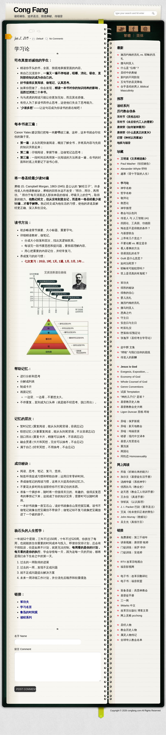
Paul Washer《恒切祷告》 (136, 163)
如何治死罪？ (129, 263)
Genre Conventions (132, 386)
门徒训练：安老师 (131, 552)
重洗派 (125, 446)
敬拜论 (125, 198)
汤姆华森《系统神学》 (134, 481)
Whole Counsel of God (134, 381)
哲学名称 (126, 193)
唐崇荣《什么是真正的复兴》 (134, 132)
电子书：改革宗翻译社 (134, 576)
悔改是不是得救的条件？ (135, 228)
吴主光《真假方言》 (133, 522)
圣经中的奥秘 (129, 72)
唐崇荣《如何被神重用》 (132, 127)
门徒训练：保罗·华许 (133, 547)
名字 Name (20, 636)
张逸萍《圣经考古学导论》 (137, 338)
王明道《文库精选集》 (134, 158)
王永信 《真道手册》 (133, 496)
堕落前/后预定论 (130, 333)
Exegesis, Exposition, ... (135, 371)
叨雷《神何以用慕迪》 (130, 137)
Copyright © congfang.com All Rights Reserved (135, 710)
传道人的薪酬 (129, 357)
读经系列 (26, 617)
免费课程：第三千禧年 (134, 537)
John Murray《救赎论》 (135, 517)
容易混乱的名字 (130, 253)
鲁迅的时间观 (28, 612)
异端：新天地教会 (131, 426)
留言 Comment (22, 649)
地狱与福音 (124, 142)
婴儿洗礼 (126, 297)
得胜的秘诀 (127, 287)
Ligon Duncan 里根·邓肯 (135, 411)
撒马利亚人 (127, 63)
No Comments (56, 38)
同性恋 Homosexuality (134, 456)
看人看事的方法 (130, 248)
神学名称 (126, 188)
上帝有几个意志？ (131, 238)
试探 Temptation (130, 391)
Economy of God (130, 376)
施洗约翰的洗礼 (130, 302)
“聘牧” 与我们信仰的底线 (135, 352)
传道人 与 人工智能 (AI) (135, 218)
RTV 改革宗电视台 (132, 561)
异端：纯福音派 (130, 431)
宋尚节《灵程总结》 (129, 116)
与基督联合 (127, 233)
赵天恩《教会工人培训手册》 (138, 491)
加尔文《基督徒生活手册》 (137, 476)
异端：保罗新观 (130, 421)
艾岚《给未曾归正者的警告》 (138, 512)
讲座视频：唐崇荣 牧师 (134, 542)
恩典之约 (126, 312)
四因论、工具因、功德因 (135, 223)
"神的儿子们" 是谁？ (133, 396)
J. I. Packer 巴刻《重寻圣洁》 (138, 506)
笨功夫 (24, 601)
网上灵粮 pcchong (131, 615)
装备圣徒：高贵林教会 (134, 590)
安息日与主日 (129, 323)
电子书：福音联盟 (131, 581)
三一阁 (125, 600)
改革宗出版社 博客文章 (134, 610)
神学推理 (126, 208)
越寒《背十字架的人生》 (135, 173)
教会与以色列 (129, 213)
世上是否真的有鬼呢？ (134, 273)
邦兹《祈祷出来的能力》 (135, 471)
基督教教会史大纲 (131, 406)
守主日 (125, 317)
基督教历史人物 (130, 401)
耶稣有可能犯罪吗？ (133, 268)
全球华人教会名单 (131, 640)
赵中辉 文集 (128, 347)
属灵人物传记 (129, 635)
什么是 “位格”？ (130, 68)
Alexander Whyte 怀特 (134, 168)
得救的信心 (127, 292)
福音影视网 (127, 566)
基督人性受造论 (130, 441)
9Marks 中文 (128, 605)
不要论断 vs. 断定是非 (134, 243)
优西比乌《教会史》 (133, 486)
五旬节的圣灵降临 (131, 82)
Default (39, 38)
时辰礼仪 (126, 328)
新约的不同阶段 (130, 77)
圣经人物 (126, 624)
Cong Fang (31, 10)
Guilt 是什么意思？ (132, 258)
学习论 (22, 49)
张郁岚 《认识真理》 (133, 501)
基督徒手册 (127, 595)
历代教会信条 (126, 111)
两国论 (125, 451)
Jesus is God (129, 366)
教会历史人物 (129, 629)
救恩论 (125, 203)
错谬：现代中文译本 (133, 436)
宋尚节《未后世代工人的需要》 (136, 121)
